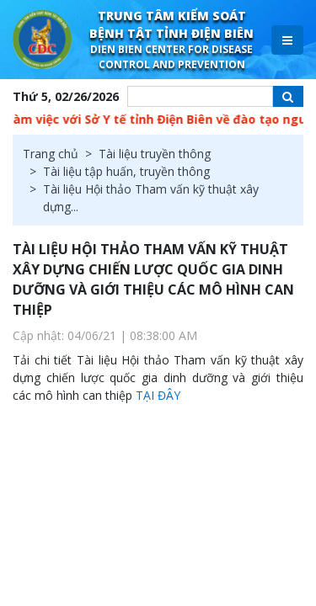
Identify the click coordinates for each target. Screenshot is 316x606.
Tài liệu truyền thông (155, 154)
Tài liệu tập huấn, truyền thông (126, 171)
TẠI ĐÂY (158, 395)
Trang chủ (50, 154)
